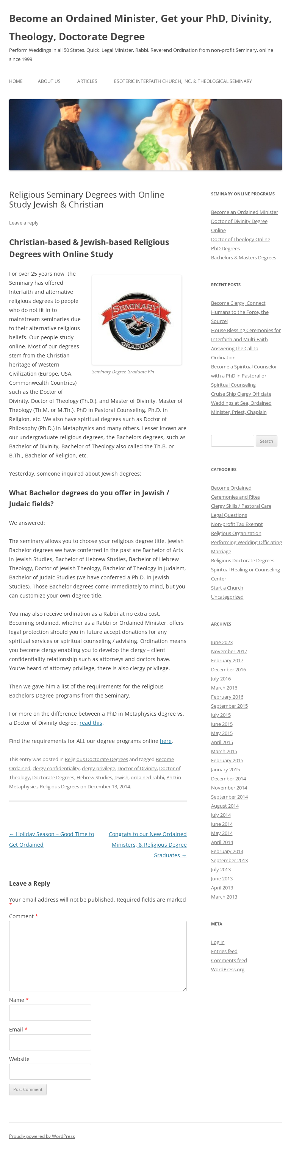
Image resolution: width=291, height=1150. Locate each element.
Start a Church (227, 587)
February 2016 (227, 696)
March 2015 (224, 751)
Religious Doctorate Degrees (96, 759)
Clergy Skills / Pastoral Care (241, 505)
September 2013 (229, 860)
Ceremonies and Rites (235, 496)
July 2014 (221, 814)
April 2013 (222, 887)
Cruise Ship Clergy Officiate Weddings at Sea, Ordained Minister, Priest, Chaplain (241, 402)
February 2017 (227, 660)
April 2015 (222, 742)
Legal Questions (229, 515)
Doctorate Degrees (53, 777)
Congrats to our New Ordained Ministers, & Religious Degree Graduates (148, 844)
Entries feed (224, 951)
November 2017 (229, 651)
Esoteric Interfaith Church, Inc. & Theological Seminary (183, 81)
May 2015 (222, 733)
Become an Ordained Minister (244, 212)
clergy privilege (98, 768)
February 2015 (227, 760)
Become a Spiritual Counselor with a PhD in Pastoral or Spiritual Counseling (244, 375)
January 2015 (225, 769)
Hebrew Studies (94, 777)
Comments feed (229, 960)
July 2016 (221, 678)
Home (16, 81)
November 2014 (229, 787)
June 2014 (222, 824)
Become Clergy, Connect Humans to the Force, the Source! (240, 312)
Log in (218, 942)
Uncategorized (227, 596)
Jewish (121, 777)
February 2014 (227, 851)
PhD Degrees (225, 248)
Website (19, 1059)
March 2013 (224, 896)
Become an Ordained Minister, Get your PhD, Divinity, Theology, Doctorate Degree (140, 27)
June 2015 (222, 724)
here (166, 740)
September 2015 (229, 705)
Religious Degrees (59, 786)
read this (91, 722)
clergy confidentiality (56, 768)
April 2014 (222, 842)
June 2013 (222, 878)
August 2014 (225, 805)
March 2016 (224, 687)
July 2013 (221, 869)
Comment (23, 916)
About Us (49, 81)
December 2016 (228, 669)
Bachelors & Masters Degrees (243, 257)
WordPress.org (227, 969)
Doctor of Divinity (137, 768)
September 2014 (229, 796)
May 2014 (222, 833)
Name (19, 999)
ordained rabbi (147, 777)
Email (18, 1029)
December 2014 (228, 778)
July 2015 (221, 715)
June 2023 (222, 642)
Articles (87, 81)
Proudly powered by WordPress (42, 1136)
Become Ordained (231, 487)
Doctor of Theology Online (240, 239)
